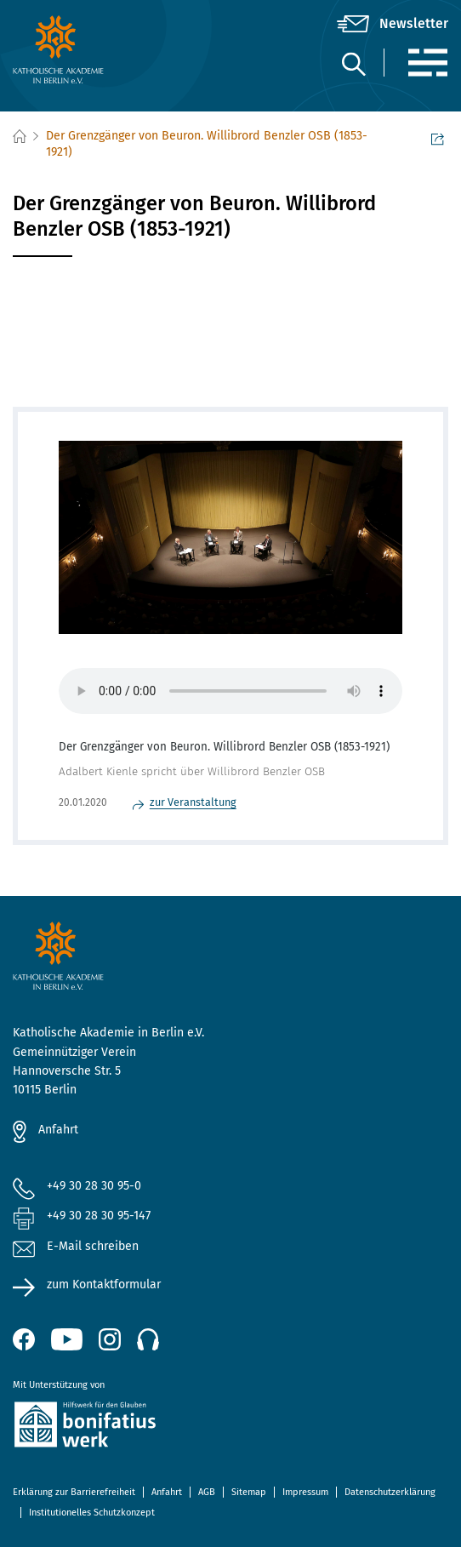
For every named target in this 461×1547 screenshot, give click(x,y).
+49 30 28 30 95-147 (99, 1215)
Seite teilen (437, 138)
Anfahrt (58, 1129)
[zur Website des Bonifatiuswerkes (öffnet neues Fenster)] (230, 1427)
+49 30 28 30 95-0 (94, 1186)
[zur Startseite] (85, 49)
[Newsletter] (392, 24)
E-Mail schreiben (76, 1247)
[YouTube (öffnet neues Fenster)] (67, 1339)
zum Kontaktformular (104, 1284)
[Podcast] (148, 1339)
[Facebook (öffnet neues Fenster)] (24, 1339)
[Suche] (353, 63)
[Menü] (427, 63)
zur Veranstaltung (193, 802)
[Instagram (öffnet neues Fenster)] (110, 1339)
